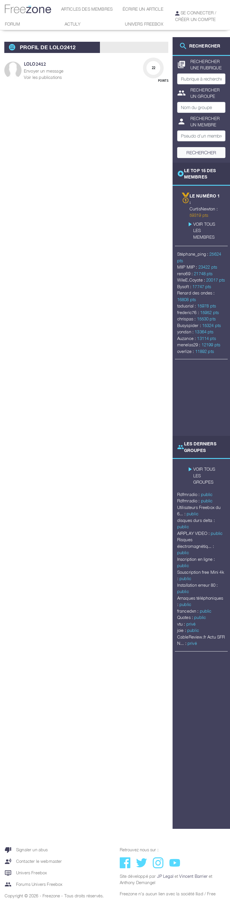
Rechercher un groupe (198, 93)
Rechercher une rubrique (199, 65)
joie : (182, 630)
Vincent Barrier (193, 876)
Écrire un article (143, 9)
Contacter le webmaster (33, 861)
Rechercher (201, 152)
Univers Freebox (144, 23)
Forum (12, 23)
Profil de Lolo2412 (48, 47)
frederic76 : (188, 312)
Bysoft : (184, 286)
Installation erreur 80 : (197, 585)
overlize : (186, 351)
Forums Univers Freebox (34, 884)
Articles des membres (87, 9)
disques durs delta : (196, 520)
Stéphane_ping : (193, 254)
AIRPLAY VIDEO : (194, 533)
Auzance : (187, 338)
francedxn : (188, 610)
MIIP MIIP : (187, 266)
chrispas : (187, 318)
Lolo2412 (35, 63)
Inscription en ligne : (196, 559)
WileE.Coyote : (191, 279)
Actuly (73, 23)
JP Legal (165, 876)
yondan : (186, 331)
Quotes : (185, 617)
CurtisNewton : (204, 208)
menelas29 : (189, 344)
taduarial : (187, 305)
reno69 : (185, 273)
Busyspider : (189, 325)
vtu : (181, 623)
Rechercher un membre (198, 122)
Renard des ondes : (196, 292)
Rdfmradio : (189, 494)
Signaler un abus (26, 849)
